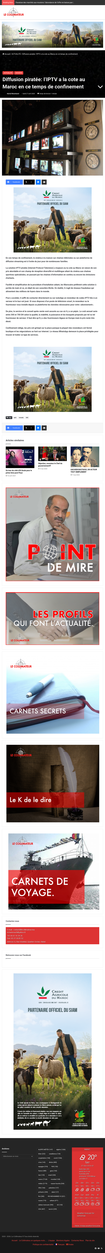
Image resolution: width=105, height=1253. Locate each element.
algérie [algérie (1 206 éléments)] (61, 1149)
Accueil (6, 54)
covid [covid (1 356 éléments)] (58, 1158)
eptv (15, 417)
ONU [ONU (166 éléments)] (41, 1188)
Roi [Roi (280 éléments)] (41, 1196)
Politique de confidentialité (43, 1244)
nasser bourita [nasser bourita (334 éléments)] (57, 1183)
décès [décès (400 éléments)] (53, 1162)
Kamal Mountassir (13, 94)
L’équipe (51, 1240)
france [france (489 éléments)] (42, 1171)
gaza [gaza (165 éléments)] (53, 1171)
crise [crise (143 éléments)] (41, 1162)
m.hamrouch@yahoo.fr (16, 932)
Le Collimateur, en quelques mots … (32, 1240)
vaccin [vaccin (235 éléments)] (52, 1209)
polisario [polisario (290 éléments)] (43, 1192)
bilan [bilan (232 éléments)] (41, 1154)
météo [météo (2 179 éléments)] (42, 1183)
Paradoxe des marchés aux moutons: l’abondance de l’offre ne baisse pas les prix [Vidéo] (50, 3)
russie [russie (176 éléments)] (42, 1200)
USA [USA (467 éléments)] (41, 1209)
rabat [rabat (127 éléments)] (55, 1192)
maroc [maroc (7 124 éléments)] (42, 1179)
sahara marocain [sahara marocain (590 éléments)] (45, 1205)
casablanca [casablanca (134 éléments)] (54, 1154)
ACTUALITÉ (16, 54)
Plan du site (90, 1240)
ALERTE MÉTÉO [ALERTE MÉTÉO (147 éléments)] (45, 1149)
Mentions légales (63, 1240)
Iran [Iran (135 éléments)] (41, 1175)
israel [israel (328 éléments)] (52, 1175)
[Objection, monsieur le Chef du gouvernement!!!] (52, 454)
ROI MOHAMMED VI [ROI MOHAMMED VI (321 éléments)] (56, 1196)
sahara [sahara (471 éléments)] (54, 1200)
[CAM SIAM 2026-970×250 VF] (52, 35)
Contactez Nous (77, 1240)
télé (27, 417)
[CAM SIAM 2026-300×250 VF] (53, 220)
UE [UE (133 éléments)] (60, 1205)
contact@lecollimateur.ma (23, 929)
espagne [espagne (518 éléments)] (43, 1166)
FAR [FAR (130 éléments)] (54, 1166)
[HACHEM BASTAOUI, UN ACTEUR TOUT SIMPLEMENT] (85, 457)
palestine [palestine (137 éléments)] (54, 1188)
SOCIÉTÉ (19, 73)
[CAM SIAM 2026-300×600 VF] (53, 1129)
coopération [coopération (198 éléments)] (44, 1158)
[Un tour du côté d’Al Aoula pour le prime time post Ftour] (20, 457)
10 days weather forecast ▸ (87, 1226)
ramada (21, 417)
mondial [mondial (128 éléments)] (55, 1179)
